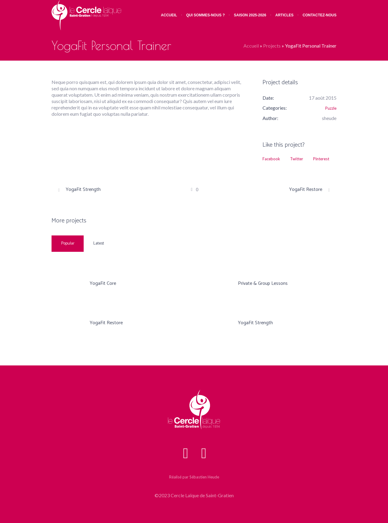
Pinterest (321, 158)
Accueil (251, 45)
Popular (68, 243)
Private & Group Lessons (263, 283)
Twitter (296, 158)
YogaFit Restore (305, 189)
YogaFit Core (103, 283)
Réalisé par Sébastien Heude (194, 477)
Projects (272, 45)
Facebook (271, 158)
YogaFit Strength (83, 189)
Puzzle (330, 108)
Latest (98, 243)
